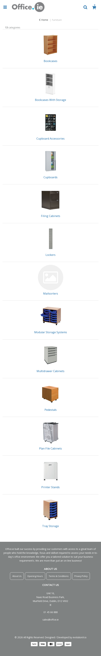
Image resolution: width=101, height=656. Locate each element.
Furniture (57, 19)
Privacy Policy (81, 576)
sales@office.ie (50, 619)
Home (43, 19)
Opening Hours (35, 576)
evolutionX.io (79, 637)
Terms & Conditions (59, 576)
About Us (17, 576)
